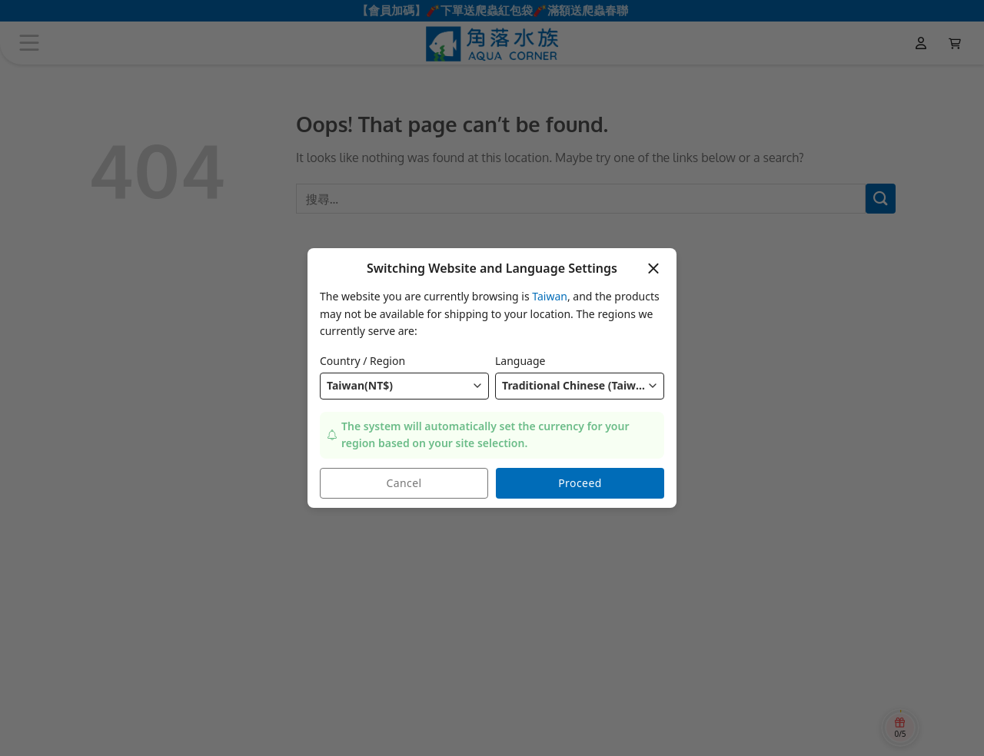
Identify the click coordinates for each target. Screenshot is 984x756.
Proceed (580, 483)
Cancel (404, 483)
